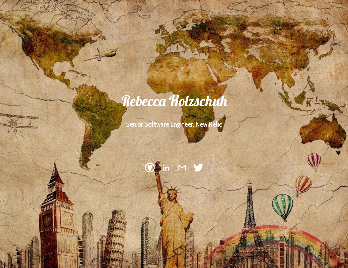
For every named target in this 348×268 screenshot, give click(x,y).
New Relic (209, 124)
